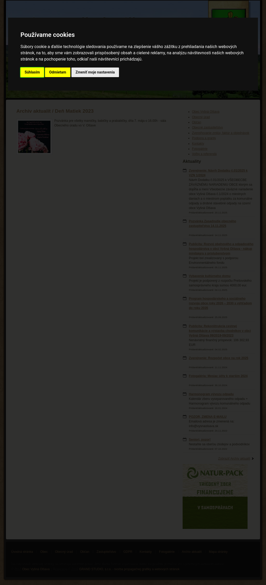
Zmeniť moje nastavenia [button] (95, 72)
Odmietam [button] (57, 72)
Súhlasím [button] (32, 72)
